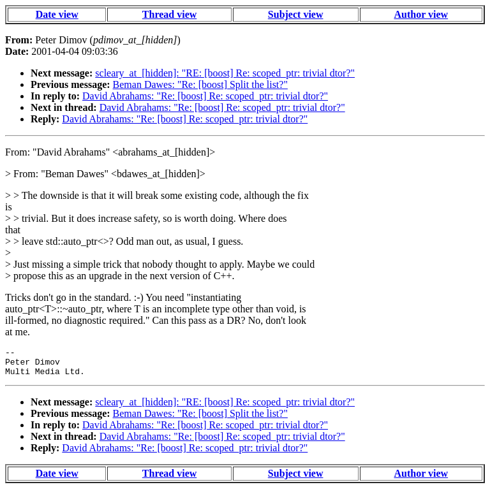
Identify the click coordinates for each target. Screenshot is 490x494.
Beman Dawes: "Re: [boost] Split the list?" (200, 84)
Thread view (169, 14)
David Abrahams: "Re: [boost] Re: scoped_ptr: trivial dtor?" (205, 96)
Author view (421, 14)
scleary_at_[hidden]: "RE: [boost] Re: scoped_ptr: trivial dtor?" (225, 73)
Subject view (295, 14)
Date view (57, 14)
